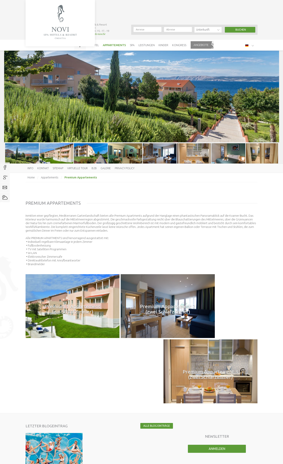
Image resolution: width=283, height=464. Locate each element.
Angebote (201, 24)
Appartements (114, 24)
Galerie (106, 168)
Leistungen (147, 24)
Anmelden (217, 371)
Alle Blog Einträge (155, 348)
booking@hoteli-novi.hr (92, 13)
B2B (94, 168)
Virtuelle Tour (77, 168)
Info (30, 168)
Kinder (163, 24)
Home (31, 177)
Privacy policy (124, 168)
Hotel (94, 24)
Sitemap (58, 168)
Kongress (179, 24)
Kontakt (43, 168)
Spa (132, 24)
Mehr (78, 367)
